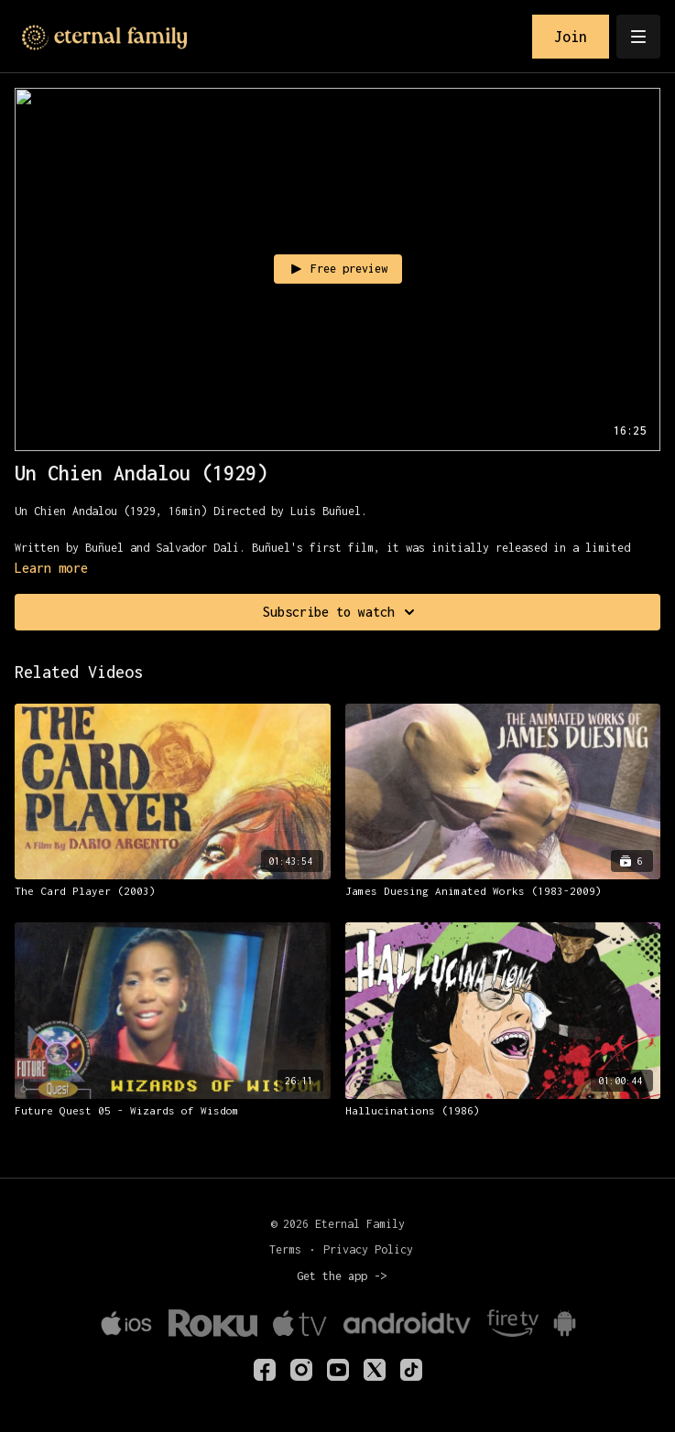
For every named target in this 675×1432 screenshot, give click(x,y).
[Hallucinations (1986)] (503, 1111)
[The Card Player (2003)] (173, 891)
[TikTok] (411, 1370)
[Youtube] (338, 1370)
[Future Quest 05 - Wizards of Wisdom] (173, 1111)
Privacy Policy (368, 1249)
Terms (285, 1249)
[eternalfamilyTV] (264, 1370)
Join (570, 36)
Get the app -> (341, 1276)
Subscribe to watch (341, 612)
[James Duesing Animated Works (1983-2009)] (503, 891)
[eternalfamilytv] (301, 1370)
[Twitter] (374, 1370)
